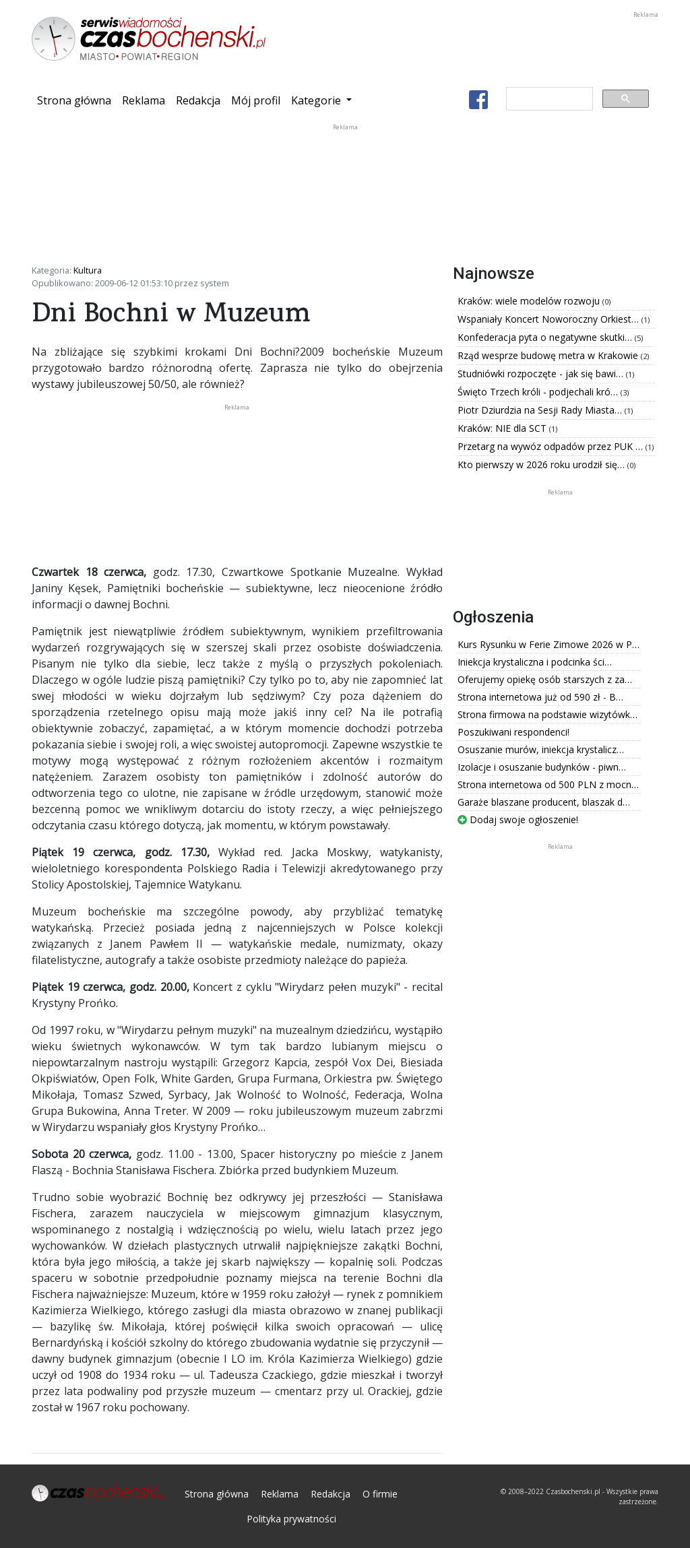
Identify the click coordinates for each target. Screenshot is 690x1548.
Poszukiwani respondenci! (513, 731)
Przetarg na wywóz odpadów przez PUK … (552, 446)
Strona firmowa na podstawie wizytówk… (547, 714)
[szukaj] (548, 99)
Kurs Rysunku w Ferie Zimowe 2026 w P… (548, 644)
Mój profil (255, 100)
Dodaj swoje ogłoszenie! (518, 819)
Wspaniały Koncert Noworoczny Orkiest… (549, 319)
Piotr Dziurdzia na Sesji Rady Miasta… (541, 410)
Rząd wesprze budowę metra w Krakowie (549, 355)
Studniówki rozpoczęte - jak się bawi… (542, 373)
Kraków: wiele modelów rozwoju (530, 300)
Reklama (143, 100)
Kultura (87, 270)
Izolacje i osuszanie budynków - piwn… (542, 767)
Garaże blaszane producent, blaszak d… (544, 802)
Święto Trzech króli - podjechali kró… (539, 391)
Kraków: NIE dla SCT (503, 428)
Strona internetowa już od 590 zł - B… (540, 696)
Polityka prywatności (291, 1518)
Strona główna (77, 100)
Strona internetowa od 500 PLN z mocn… (548, 784)
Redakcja (198, 100)
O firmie (380, 1493)
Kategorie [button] (317, 100)
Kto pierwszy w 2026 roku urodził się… (542, 464)
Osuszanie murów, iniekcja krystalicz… (541, 749)
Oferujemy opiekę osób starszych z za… (545, 679)
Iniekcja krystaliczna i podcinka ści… (535, 661)
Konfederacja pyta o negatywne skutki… (546, 337)
